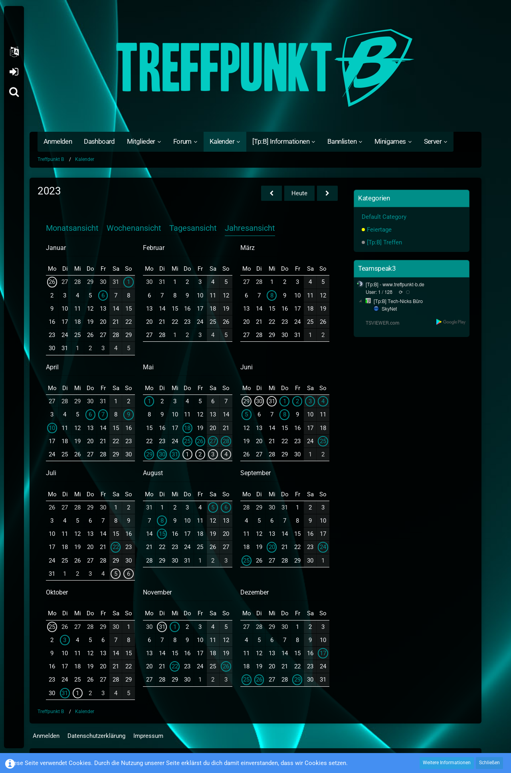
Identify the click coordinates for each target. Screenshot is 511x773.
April (52, 367)
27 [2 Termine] (213, 441)
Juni (246, 367)
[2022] (271, 193)
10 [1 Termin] (52, 428)
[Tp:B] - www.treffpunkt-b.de (395, 284)
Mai (148, 367)
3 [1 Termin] (212, 454)
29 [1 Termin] (297, 679)
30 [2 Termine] (162, 454)
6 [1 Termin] (103, 295)
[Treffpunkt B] (255, 68)
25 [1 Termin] (187, 441)
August (153, 473)
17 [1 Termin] (323, 653)
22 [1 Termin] (116, 547)
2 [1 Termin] (200, 454)
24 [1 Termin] (323, 547)
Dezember (254, 592)
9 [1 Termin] (128, 414)
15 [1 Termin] (162, 533)
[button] (14, 52)
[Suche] (14, 92)
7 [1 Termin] (103, 414)
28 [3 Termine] (226, 441)
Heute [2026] (299, 193)
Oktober (57, 592)
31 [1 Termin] (175, 454)
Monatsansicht (72, 228)
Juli (51, 473)
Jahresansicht (250, 228)
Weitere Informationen (447, 762)
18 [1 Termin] (187, 428)
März (247, 248)
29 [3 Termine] (149, 454)
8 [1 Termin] (271, 295)
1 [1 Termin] (128, 281)
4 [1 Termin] (226, 454)
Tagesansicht (193, 228)
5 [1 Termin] (246, 414)
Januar (56, 248)
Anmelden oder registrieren (14, 72)
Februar (153, 248)
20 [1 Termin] (272, 547)
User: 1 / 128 (379, 292)
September (255, 473)
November (157, 592)
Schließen (489, 762)
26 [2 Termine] (200, 441)
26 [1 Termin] (52, 281)
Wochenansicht (134, 228)
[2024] (327, 193)
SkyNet (389, 309)
